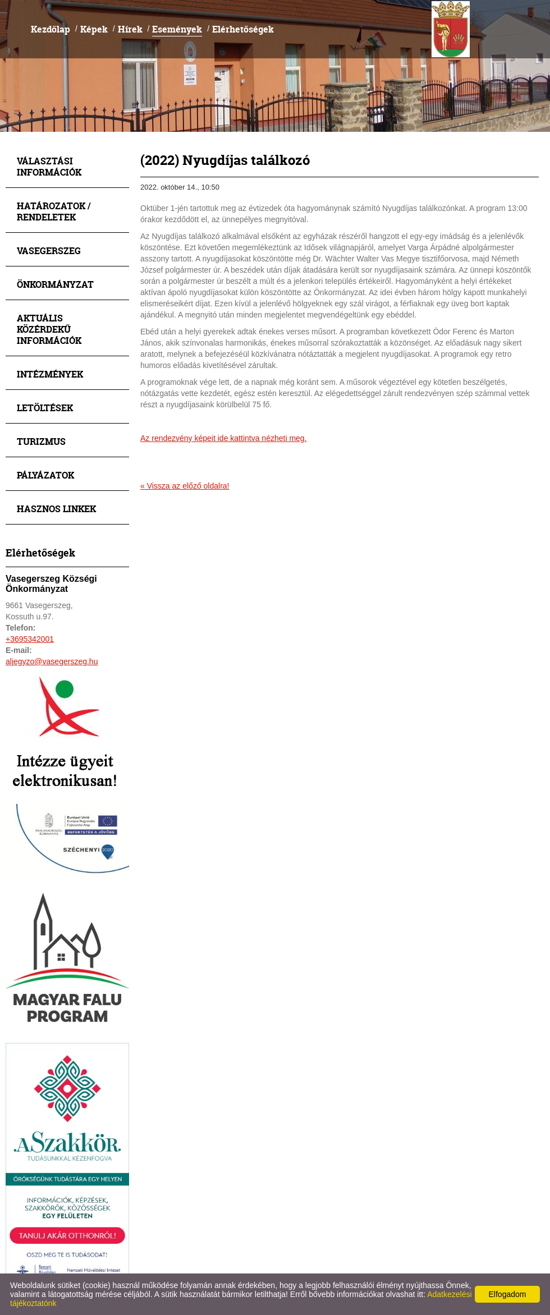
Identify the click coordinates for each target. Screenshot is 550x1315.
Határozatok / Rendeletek (54, 211)
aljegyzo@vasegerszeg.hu (52, 661)
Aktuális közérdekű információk (49, 329)
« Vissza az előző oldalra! (185, 485)
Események (177, 29)
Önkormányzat (55, 284)
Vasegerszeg (49, 250)
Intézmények (50, 374)
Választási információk (49, 166)
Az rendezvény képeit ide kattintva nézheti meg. (223, 438)
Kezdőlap (50, 29)
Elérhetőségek (243, 29)
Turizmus (41, 441)
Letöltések (45, 407)
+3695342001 (30, 638)
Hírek (130, 29)
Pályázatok (45, 475)
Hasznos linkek (56, 508)
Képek (94, 29)
